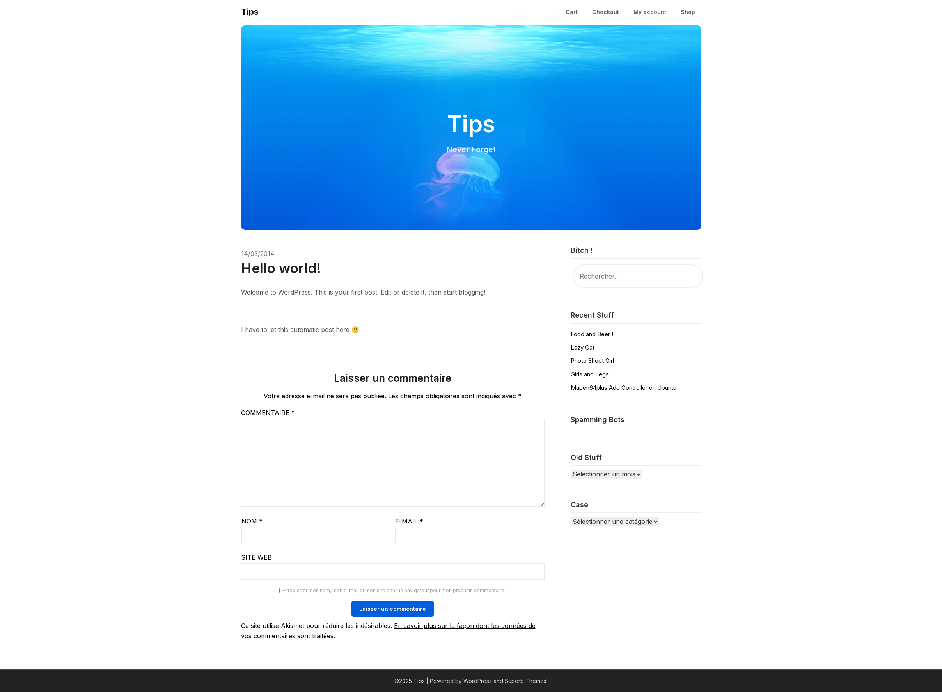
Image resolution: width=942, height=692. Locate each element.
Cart (572, 12)
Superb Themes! (526, 681)
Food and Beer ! (592, 334)
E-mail (409, 521)
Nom (252, 521)
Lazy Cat (582, 347)
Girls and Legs (590, 374)
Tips (250, 12)
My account (649, 12)
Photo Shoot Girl (592, 360)
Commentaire (268, 413)
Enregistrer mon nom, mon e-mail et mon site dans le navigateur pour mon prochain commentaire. (394, 590)
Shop (688, 12)
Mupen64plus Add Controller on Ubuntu (623, 387)
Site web (256, 557)
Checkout (605, 12)
